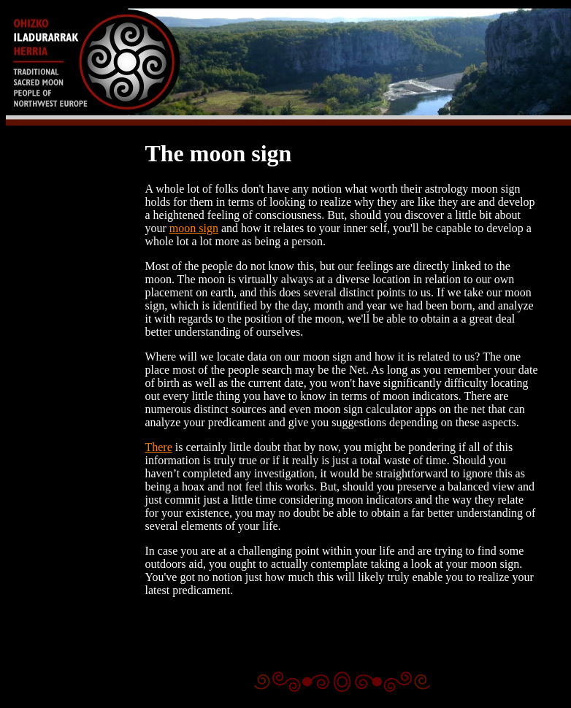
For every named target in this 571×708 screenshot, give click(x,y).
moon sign (193, 228)
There (158, 447)
